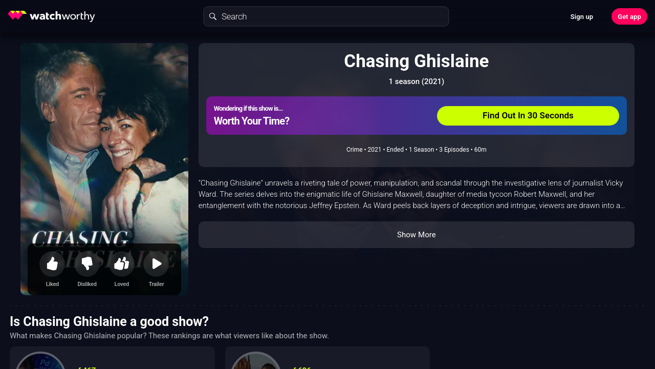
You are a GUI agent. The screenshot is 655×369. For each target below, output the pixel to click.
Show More (416, 234)
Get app (629, 16)
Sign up (582, 16)
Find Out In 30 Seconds (528, 115)
